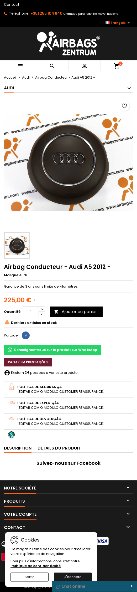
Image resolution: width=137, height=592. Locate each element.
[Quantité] (31, 312)
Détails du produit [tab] (59, 448)
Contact (11, 4)
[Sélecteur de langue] (118, 22)
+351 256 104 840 (46, 13)
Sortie (30, 576)
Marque (11, 275)
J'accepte (73, 576)
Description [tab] (17, 448)
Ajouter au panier (75, 312)
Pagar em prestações (28, 362)
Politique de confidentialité (35, 565)
